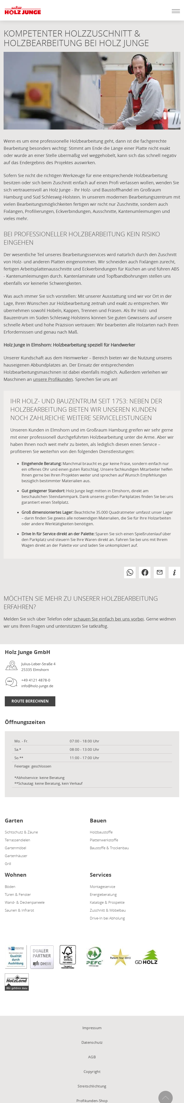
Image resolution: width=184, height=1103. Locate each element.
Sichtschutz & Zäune (21, 832)
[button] (130, 573)
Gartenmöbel (15, 847)
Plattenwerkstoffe (104, 840)
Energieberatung (103, 894)
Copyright (92, 1071)
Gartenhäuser (16, 855)
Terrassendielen (17, 840)
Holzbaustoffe (101, 832)
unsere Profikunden (53, 379)
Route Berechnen (30, 701)
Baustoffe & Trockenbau (109, 847)
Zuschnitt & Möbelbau (108, 910)
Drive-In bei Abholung (107, 918)
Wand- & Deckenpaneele (25, 902)
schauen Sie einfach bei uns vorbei (109, 619)
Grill (8, 863)
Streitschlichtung (92, 1086)
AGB (92, 1056)
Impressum (92, 1027)
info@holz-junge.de (37, 685)
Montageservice (102, 886)
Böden (10, 886)
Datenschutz (92, 1042)
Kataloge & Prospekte (107, 902)
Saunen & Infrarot (19, 910)
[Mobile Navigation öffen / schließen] (174, 11)
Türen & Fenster (18, 894)
